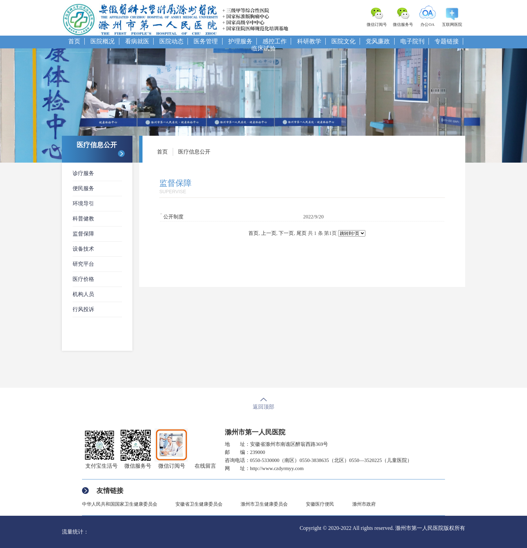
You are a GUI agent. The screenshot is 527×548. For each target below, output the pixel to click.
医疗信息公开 (194, 152)
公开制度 (173, 216)
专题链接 (447, 41)
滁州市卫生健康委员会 (264, 504)
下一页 (286, 233)
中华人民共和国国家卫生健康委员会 (119, 504)
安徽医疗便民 (320, 504)
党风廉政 (378, 41)
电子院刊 (412, 41)
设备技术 (83, 249)
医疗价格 (83, 279)
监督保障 (83, 234)
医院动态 (171, 41)
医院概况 (102, 41)
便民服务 (83, 188)
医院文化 (343, 41)
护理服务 (240, 41)
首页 (74, 41)
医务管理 (206, 41)
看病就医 (137, 41)
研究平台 (83, 264)
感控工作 (274, 41)
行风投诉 (83, 309)
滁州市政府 (364, 504)
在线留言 (205, 466)
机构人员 (83, 294)
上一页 (268, 233)
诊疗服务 (83, 173)
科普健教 (83, 218)
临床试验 (263, 48)
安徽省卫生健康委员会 (198, 504)
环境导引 (83, 203)
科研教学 (309, 41)
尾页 (301, 233)
